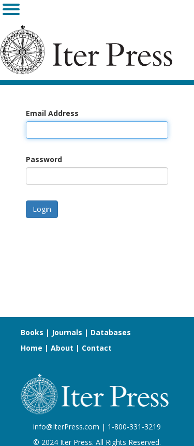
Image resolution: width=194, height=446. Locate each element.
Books (32, 332)
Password (44, 159)
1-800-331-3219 (134, 426)
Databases (111, 332)
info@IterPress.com (66, 426)
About (62, 348)
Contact (97, 348)
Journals (67, 332)
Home (31, 348)
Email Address (52, 113)
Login (42, 209)
